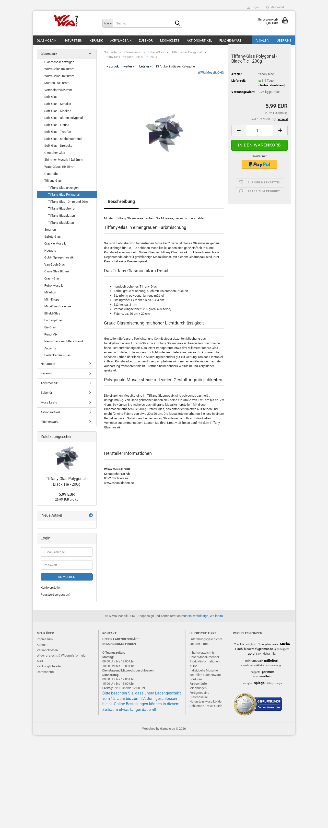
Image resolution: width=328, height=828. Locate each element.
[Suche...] (107, 23)
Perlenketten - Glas (57, 355)
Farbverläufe (198, 683)
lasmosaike (200, 697)
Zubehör (146, 40)
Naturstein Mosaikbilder (206, 701)
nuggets (255, 672)
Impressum (45, 639)
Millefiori (50, 292)
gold (251, 653)
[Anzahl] (259, 130)
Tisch (239, 649)
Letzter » (145, 66)
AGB (40, 661)
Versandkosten (47, 650)
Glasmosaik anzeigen (59, 62)
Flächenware (230, 40)
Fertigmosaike (199, 692)
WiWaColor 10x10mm (59, 69)
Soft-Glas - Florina (56, 125)
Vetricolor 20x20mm (58, 90)
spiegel (260, 683)
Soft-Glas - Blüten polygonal (63, 118)
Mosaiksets (169, 40)
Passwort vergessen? (55, 594)
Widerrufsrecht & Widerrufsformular (61, 655)
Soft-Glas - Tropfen (57, 132)
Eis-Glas (50, 327)
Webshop (148, 728)
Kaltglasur (251, 644)
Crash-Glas (52, 278)
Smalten (50, 229)
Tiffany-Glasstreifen (62, 208)
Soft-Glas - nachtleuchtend (63, 139)
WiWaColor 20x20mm (59, 76)
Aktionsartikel (199, 40)
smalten (264, 676)
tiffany (270, 683)
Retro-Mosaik (53, 285)
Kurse (193, 666)
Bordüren (195, 679)
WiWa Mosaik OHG (211, 72)
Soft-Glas (51, 97)
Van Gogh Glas (54, 264)
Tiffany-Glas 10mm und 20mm (69, 201)
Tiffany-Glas (53, 180)
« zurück (112, 66)
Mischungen (198, 688)
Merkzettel (275, 7)
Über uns (284, 40)
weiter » (129, 66)
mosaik (245, 665)
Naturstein (73, 40)
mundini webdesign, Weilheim (202, 616)
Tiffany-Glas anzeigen (63, 188)
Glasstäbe (51, 174)
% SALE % (262, 40)
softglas (248, 683)
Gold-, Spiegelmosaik (59, 257)
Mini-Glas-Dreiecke (57, 306)
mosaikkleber (257, 665)
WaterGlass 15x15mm (59, 166)
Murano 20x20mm (56, 83)
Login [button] (253, 7)
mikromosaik (254, 660)
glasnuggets (281, 649)
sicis (255, 676)
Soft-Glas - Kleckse (57, 111)
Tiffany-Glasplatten (61, 215)
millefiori (271, 660)
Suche (285, 644)
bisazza (249, 649)
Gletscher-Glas (54, 153)
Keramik (96, 40)
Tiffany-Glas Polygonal (64, 194)
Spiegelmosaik (268, 644)
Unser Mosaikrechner (204, 657)
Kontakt (42, 645)
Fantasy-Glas (53, 320)
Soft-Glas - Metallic (57, 104)
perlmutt (268, 672)
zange (278, 683)
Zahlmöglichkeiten (49, 666)
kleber (266, 653)
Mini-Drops (51, 299)
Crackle (239, 644)
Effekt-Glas (52, 313)
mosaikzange (274, 665)
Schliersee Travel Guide (205, 706)
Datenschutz (45, 672)
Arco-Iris (50, 348)
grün (258, 653)
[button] (238, 130)
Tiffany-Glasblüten (61, 222)
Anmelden (67, 577)
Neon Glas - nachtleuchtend (63, 341)
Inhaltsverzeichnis (202, 652)
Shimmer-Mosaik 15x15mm (63, 159)
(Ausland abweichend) (271, 85)
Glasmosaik (46, 40)
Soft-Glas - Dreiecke (58, 145)
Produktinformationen (204, 661)
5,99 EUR (67, 494)
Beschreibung (121, 201)
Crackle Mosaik (55, 243)
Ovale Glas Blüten (56, 271)
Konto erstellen (51, 587)
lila (274, 653)
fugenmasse (264, 649)
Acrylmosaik (120, 40)
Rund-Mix (50, 334)
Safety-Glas (52, 236)
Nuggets (50, 250)
